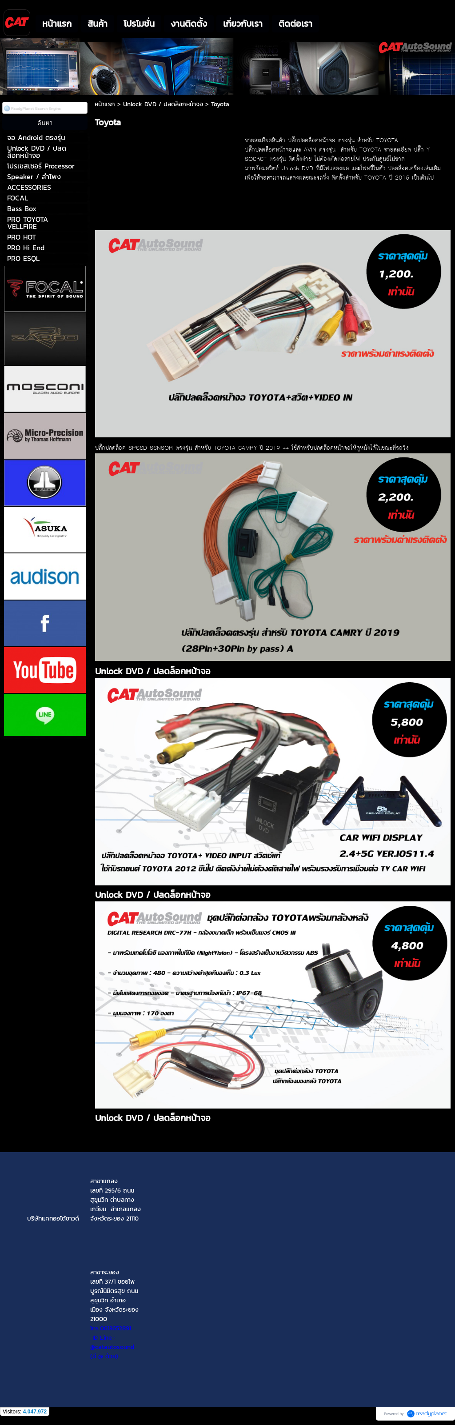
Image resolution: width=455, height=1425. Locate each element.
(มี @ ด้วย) (114, 1351)
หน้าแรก (105, 104)
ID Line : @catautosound (112, 1342)
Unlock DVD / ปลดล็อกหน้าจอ (163, 104)
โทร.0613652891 (110, 1328)
